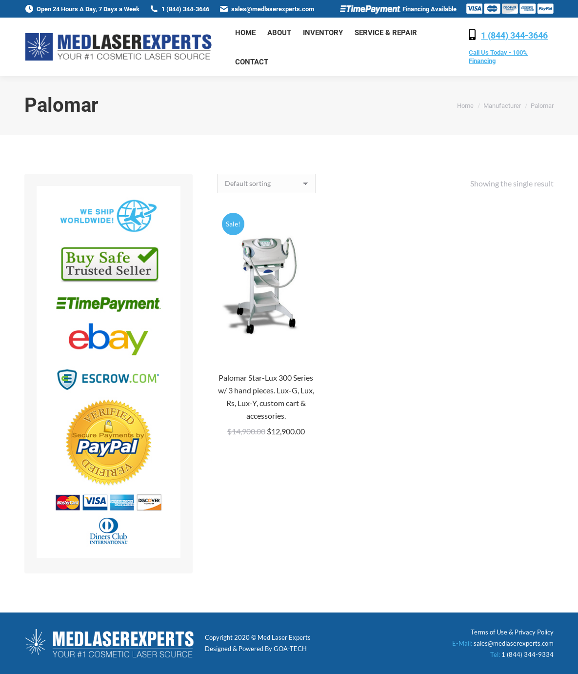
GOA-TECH (290, 649)
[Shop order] (266, 183)
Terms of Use (489, 632)
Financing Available (429, 9)
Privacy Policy (534, 632)
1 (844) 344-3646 (514, 35)
